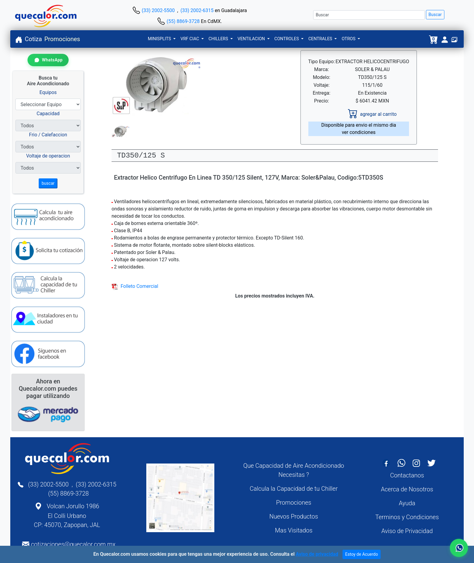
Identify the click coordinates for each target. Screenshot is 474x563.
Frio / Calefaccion (48, 135)
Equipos (48, 92)
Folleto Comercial (135, 286)
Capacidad (48, 113)
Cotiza (33, 39)
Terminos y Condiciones (407, 517)
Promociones (62, 39)
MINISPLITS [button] (160, 38)
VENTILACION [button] (252, 38)
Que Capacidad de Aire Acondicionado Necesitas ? (293, 470)
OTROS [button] (349, 38)
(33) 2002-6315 (196, 10)
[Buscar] (369, 15)
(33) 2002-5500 (158, 10)
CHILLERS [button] (219, 38)
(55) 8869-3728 (183, 21)
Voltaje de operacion (48, 156)
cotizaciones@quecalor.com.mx (73, 544)
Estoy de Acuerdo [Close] (361, 554)
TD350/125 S (141, 155)
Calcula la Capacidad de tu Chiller (294, 488)
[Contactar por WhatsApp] (48, 60)
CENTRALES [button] (320, 38)
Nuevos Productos (293, 516)
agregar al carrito (372, 114)
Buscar (435, 14)
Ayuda (407, 503)
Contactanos (407, 475)
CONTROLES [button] (287, 38)
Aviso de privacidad (317, 554)
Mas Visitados (293, 530)
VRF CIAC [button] (190, 38)
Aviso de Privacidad (407, 531)
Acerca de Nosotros (407, 489)
